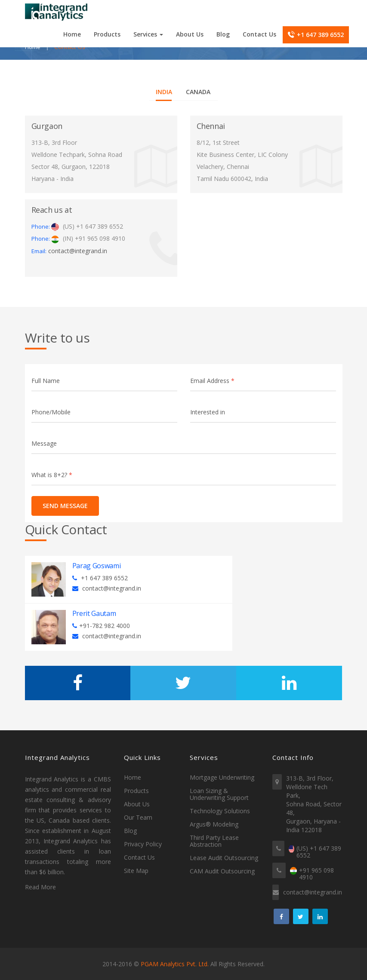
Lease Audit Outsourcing (224, 857)
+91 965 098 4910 (316, 874)
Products (107, 34)
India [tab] (164, 92)
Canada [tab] (198, 92)
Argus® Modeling (214, 824)
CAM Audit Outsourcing (222, 871)
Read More (40, 887)
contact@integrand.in (77, 251)
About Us (190, 34)
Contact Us (259, 34)
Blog (223, 34)
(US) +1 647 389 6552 (318, 852)
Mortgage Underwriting (222, 777)
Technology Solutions (220, 811)
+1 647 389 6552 (316, 35)
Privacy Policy (143, 844)
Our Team (138, 817)
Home (72, 34)
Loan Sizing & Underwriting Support (219, 794)
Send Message (62, 506)
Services (148, 34)
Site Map (136, 870)
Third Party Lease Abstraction (214, 841)
